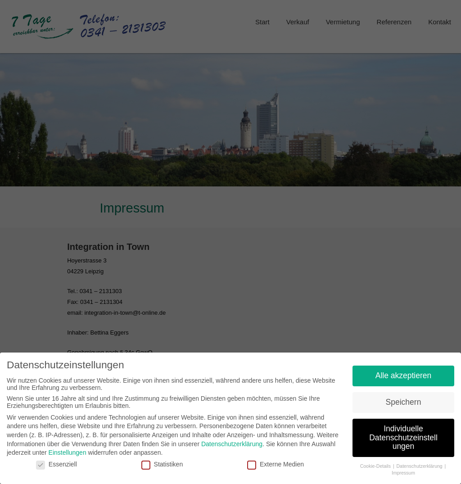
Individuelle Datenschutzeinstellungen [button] (403, 434)
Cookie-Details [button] (376, 462)
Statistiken (162, 460)
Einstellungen (67, 448)
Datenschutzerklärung (231, 439)
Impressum (403, 468)
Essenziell (56, 460)
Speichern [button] (403, 398)
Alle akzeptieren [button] (403, 371)
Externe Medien (275, 460)
